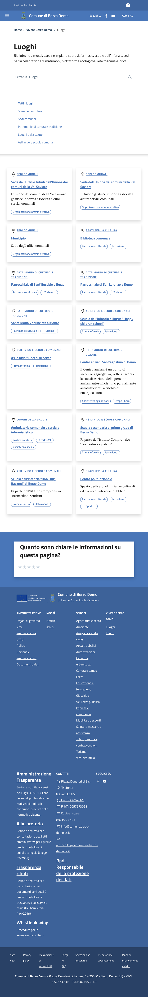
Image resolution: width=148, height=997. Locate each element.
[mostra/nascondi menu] (7, 15)
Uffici (20, 639)
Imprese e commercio (83, 711)
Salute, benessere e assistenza (88, 729)
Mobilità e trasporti (88, 720)
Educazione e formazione (85, 686)
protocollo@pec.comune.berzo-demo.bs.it (74, 845)
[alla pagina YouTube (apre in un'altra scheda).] (111, 15)
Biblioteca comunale (95, 238)
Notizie (51, 620)
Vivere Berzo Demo (39, 29)
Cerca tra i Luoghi (26, 76)
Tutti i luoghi (26, 103)
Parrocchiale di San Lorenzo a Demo (106, 284)
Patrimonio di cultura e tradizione (40, 126)
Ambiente (82, 627)
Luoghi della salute (30, 134)
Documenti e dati (28, 664)
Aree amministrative (26, 630)
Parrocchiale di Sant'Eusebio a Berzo (38, 284)
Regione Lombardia (25, 5)
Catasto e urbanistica (83, 661)
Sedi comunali (27, 119)
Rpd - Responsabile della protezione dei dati (72, 870)
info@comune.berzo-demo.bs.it (72, 829)
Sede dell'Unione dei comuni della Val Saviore (107, 184)
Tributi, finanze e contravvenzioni (86, 742)
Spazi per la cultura (30, 111)
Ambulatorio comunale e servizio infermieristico (35, 430)
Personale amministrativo (27, 655)
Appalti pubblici (86, 645)
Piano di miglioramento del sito (130, 960)
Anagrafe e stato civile (87, 636)
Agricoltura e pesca (88, 620)
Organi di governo (28, 620)
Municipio (18, 238)
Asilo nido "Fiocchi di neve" (31, 357)
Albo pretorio (30, 823)
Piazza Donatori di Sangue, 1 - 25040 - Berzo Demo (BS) (74, 781)
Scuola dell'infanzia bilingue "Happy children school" (106, 321)
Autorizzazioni (85, 652)
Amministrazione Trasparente (34, 777)
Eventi (110, 633)
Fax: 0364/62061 (70, 800)
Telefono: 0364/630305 (65, 790)
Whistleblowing (32, 922)
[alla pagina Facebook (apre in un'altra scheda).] (104, 15)
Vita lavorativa (85, 757)
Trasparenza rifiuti (29, 870)
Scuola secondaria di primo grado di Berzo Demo (106, 430)
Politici (21, 645)
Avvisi (50, 627)
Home (18, 29)
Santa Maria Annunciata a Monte (35, 322)
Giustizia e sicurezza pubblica (88, 698)
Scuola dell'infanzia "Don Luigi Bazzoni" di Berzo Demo (33, 481)
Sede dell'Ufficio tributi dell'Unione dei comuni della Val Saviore (39, 184)
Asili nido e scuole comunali (36, 142)
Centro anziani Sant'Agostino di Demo (108, 362)
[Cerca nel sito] (132, 16)
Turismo (81, 751)
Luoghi (110, 627)
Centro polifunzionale (96, 479)
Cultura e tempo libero (86, 673)
